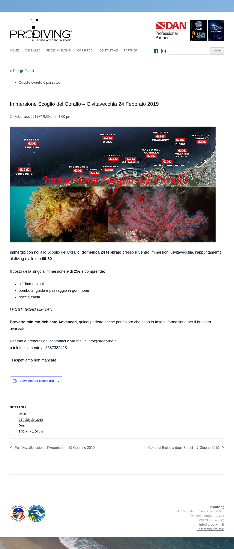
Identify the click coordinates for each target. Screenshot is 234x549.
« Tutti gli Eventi (22, 71)
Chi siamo (32, 50)
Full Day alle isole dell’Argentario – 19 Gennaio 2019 (54, 447)
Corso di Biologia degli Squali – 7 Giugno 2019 (184, 447)
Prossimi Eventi (58, 50)
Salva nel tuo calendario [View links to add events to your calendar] (37, 381)
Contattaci (108, 50)
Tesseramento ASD (210, 529)
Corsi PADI (85, 50)
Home (14, 50)
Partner (130, 50)
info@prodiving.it (211, 524)
